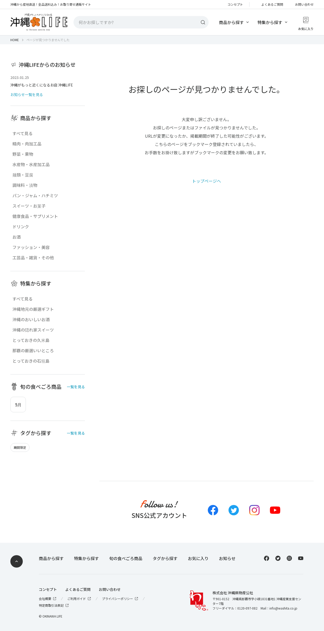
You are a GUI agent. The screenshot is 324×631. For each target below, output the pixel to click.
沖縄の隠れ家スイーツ (33, 330)
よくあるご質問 (272, 4)
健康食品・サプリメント (35, 216)
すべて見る (22, 133)
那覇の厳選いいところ (33, 350)
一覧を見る (76, 386)
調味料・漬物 (24, 185)
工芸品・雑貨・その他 (33, 257)
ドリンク (20, 226)
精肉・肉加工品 (26, 144)
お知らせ (227, 558)
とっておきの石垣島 (30, 361)
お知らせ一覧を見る (26, 94)
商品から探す (231, 22)
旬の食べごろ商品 (125, 558)
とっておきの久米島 (30, 340)
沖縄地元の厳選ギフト (33, 309)
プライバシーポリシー (120, 598)
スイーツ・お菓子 (29, 206)
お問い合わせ (304, 4)
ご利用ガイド (79, 598)
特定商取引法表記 (54, 605)
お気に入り (198, 558)
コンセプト (235, 4)
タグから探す (165, 558)
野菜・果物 (22, 154)
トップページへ (206, 181)
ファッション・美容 (31, 247)
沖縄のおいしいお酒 (31, 319)
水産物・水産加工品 (31, 164)
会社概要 (48, 598)
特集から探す (269, 22)
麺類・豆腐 (22, 175)
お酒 (16, 237)
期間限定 (20, 447)
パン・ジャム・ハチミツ (35, 195)
